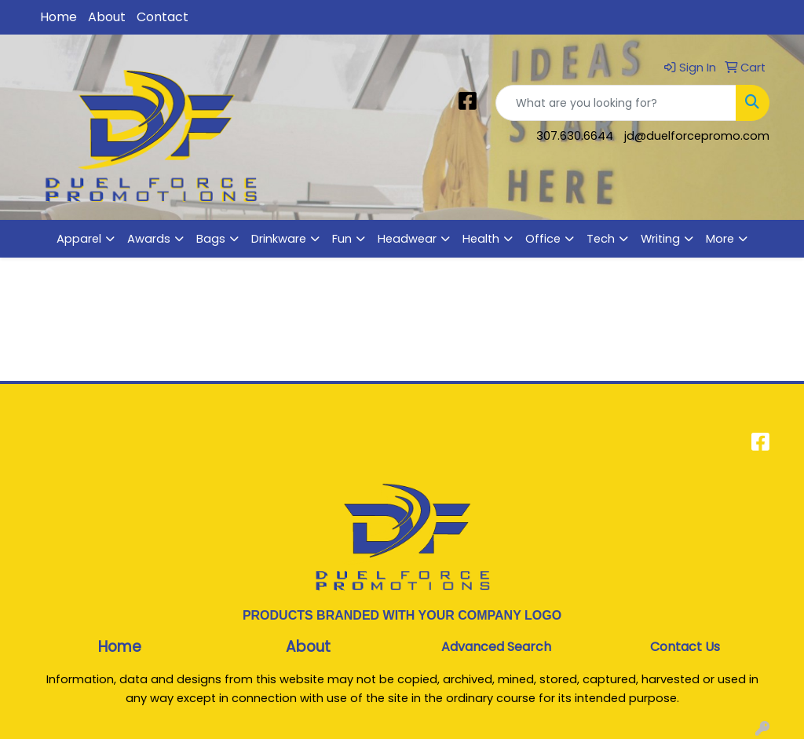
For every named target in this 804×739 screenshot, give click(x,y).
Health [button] (480, 239)
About (107, 17)
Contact (162, 17)
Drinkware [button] (278, 239)
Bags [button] (210, 239)
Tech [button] (601, 239)
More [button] (720, 239)
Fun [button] (342, 239)
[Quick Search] (615, 103)
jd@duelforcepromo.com (696, 136)
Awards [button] (148, 239)
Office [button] (543, 239)
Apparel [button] (79, 239)
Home (58, 17)
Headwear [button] (407, 239)
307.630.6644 (574, 136)
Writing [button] (660, 239)
